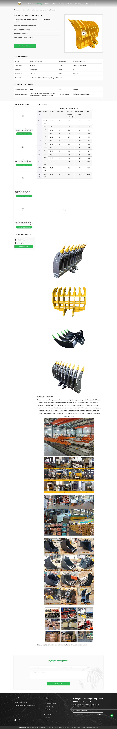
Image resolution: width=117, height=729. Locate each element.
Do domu (30, 4)
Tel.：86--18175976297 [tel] (21, 702)
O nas (54, 4)
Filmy (47, 4)
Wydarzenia (79, 4)
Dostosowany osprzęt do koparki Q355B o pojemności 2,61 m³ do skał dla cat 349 (24, 130)
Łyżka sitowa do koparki (64, 644)
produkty (23, 10)
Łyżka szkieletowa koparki (50, 644)
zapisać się (99, 714)
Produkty (39, 4)
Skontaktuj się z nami (65, 4)
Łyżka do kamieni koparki (33, 10)
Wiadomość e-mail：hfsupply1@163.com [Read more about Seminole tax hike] (25, 705)
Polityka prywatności (24, 727)
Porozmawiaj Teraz (25, 46)
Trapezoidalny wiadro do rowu (78, 644)
